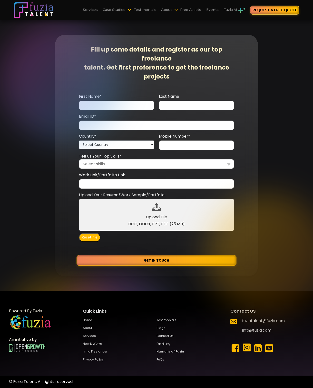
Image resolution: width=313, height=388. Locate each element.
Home (87, 320)
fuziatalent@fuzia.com (263, 321)
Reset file (90, 237)
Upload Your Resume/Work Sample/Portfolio (122, 195)
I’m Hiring (163, 344)
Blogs (160, 328)
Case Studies (114, 10)
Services (91, 10)
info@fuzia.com (256, 330)
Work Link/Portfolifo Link (102, 175)
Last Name (169, 96)
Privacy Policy (93, 359)
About (167, 10)
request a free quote (275, 10)
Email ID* (87, 116)
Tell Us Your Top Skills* (100, 156)
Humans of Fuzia (170, 351)
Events (212, 10)
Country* (88, 136)
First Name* (90, 96)
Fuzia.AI (234, 11)
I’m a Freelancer (95, 351)
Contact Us (165, 336)
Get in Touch (156, 260)
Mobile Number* (174, 136)
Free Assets (190, 10)
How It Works (92, 344)
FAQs (160, 359)
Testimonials (145, 10)
